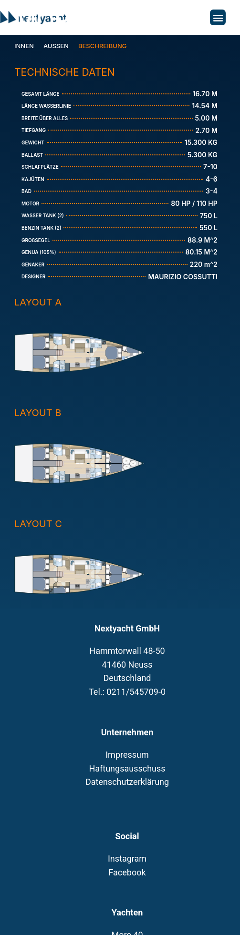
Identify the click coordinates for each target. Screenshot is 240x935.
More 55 (66, 21)
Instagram (127, 859)
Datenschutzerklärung (127, 782)
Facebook (127, 872)
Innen (24, 46)
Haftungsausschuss (127, 768)
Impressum (127, 755)
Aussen (56, 46)
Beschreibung (102, 46)
